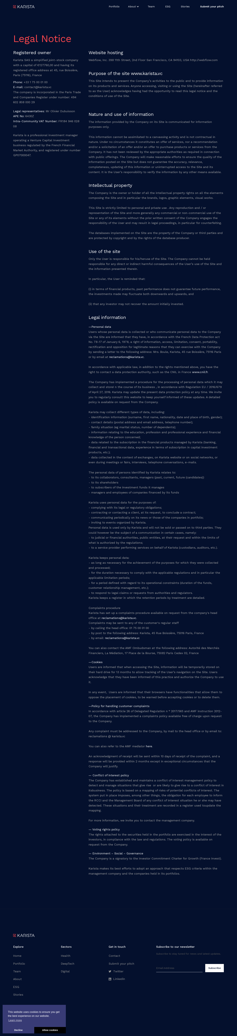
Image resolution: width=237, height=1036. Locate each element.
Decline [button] (18, 1030)
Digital (65, 971)
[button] (133, 6)
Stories (185, 6)
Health (65, 955)
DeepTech (67, 963)
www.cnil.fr (200, 372)
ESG (167, 6)
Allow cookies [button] (50, 1030)
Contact (114, 955)
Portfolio (114, 6)
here (149, 746)
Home (17, 955)
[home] (24, 6)
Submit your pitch (121, 963)
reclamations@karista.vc (126, 357)
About (17, 979)
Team (151, 6)
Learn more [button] (15, 1020)
